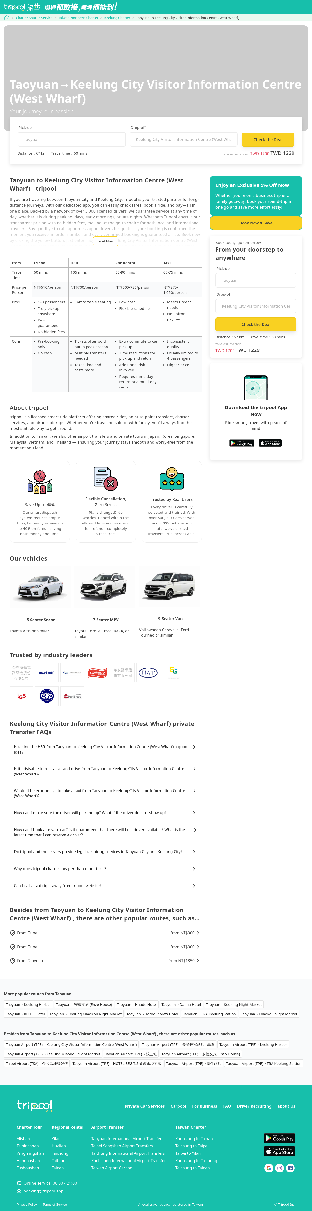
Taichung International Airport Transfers (128, 1153)
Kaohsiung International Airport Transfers (129, 1160)
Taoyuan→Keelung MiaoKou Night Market (86, 1013)
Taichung (60, 1153)
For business (204, 1106)
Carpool (178, 1106)
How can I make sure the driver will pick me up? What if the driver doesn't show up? (106, 813)
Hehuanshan (28, 1160)
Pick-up (25, 127)
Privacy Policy (27, 1204)
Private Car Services (145, 1106)
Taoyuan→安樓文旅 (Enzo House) (84, 1004)
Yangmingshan (30, 1153)
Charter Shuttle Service (34, 17)
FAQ (227, 1106)
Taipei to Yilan (188, 1153)
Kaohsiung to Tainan (194, 1138)
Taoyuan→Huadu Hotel (136, 1004)
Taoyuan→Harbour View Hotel (152, 1013)
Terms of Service (55, 1204)
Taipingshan (28, 1146)
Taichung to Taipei (192, 1146)
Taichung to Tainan (193, 1168)
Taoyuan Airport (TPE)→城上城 (130, 1053)
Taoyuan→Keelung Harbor (28, 1004)
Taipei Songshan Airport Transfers (122, 1146)
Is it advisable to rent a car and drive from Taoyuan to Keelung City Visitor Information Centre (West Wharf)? (106, 771)
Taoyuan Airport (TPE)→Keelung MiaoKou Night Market (53, 1053)
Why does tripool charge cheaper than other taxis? (106, 869)
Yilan (56, 1138)
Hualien (59, 1146)
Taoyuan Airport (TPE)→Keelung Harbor (253, 1044)
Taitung (58, 1160)
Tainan (58, 1168)
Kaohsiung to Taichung (196, 1160)
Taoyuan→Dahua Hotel (181, 1004)
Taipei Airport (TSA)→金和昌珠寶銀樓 (37, 1063)
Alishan (23, 1138)
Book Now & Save (256, 223)
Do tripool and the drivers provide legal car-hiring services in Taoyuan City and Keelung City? (106, 852)
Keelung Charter (117, 17)
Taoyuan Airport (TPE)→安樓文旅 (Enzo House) (201, 1053)
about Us (286, 1106)
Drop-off (138, 127)
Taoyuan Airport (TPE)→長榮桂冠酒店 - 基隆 (178, 1044)
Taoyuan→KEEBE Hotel (25, 1013)
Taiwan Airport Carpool (112, 1168)
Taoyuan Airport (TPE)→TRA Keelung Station (264, 1063)
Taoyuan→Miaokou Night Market (269, 1013)
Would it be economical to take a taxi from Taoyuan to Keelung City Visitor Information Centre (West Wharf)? (106, 793)
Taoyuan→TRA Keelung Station (209, 1013)
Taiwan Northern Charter (78, 17)
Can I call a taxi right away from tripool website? (106, 886)
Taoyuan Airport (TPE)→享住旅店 (193, 1063)
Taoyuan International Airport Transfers (127, 1138)
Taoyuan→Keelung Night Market (234, 1004)
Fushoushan (28, 1168)
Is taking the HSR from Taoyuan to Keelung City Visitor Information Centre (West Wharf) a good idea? (106, 749)
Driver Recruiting (254, 1106)
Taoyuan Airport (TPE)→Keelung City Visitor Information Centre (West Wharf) (71, 1044)
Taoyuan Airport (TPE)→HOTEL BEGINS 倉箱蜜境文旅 (117, 1063)
